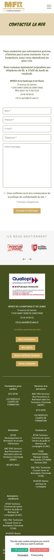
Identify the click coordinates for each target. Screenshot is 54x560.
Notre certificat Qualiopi (27, 355)
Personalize (22, 555)
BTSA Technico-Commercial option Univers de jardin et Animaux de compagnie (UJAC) (41, 441)
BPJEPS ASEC (13, 465)
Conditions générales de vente (27, 329)
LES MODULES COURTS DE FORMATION (13, 402)
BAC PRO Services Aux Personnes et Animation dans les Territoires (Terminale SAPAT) (41, 399)
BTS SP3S (13, 394)
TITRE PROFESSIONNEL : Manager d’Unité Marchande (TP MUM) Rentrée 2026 (41, 457)
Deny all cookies (39, 550)
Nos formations (27, 339)
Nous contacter (27, 363)
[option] (15, 248)
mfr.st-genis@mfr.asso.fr (27, 98)
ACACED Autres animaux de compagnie (40, 484)
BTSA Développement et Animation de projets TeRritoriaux (13, 439)
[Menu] (49, 6)
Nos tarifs (27, 347)
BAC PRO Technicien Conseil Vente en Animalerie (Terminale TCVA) (41, 471)
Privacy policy (37, 555)
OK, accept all (20, 550)
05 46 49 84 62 (27, 94)
